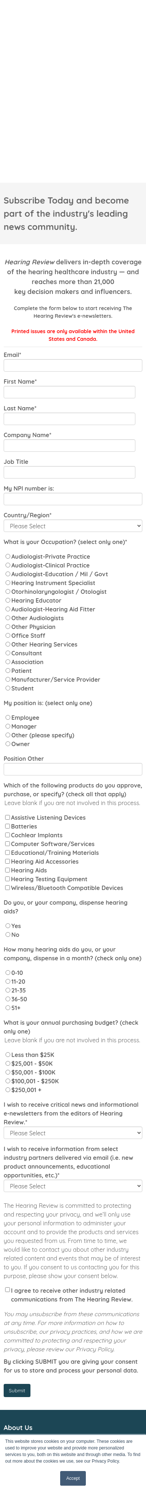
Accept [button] (73, 1478)
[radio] (73, 441)
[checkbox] (73, 507)
